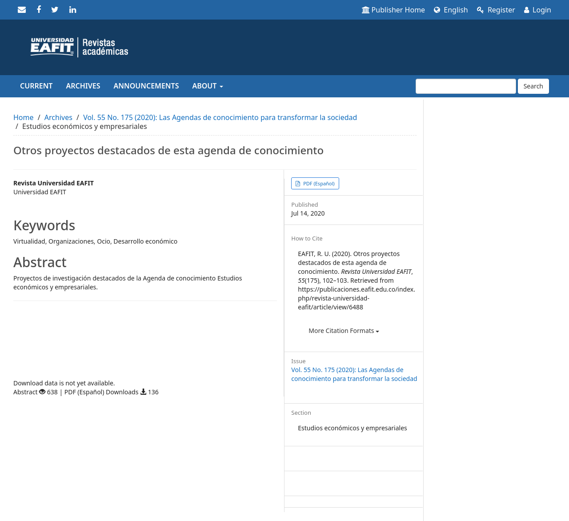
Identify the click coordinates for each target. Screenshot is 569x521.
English (451, 10)
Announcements (146, 86)
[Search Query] (466, 86)
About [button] (207, 86)
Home (23, 117)
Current (36, 86)
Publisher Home (393, 10)
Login (537, 10)
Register (496, 10)
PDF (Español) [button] (318, 183)
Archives (83, 86)
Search (533, 86)
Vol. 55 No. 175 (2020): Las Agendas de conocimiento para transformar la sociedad (220, 117)
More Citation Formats (344, 330)
